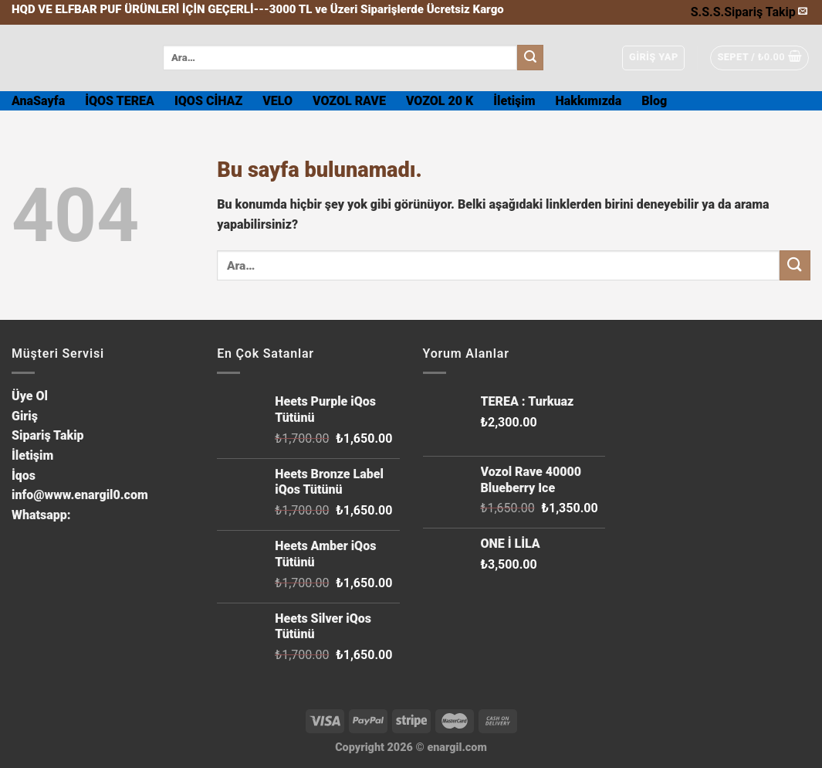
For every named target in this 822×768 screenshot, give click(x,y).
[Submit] (530, 58)
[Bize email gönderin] (802, 11)
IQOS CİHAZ (208, 100)
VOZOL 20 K (439, 100)
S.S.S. (707, 12)
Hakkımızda (589, 100)
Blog (654, 100)
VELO (277, 100)
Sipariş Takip (760, 12)
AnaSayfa (38, 100)
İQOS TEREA (119, 100)
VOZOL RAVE (349, 100)
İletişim (514, 100)
